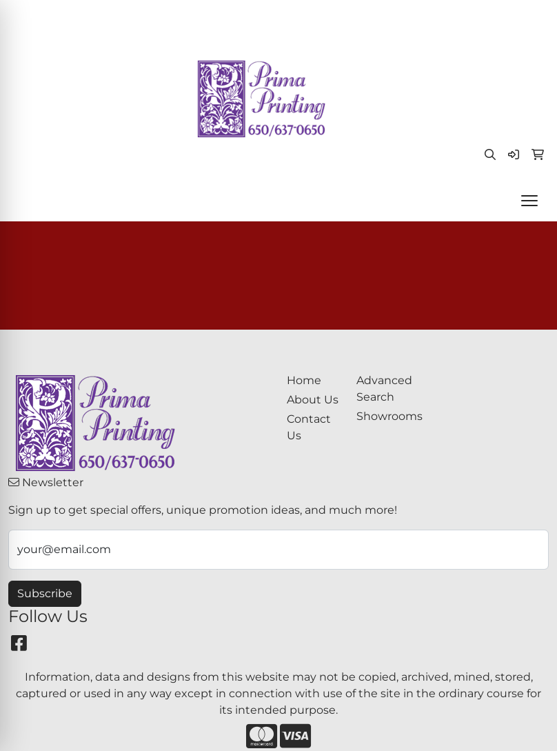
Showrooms (382, 416)
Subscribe (44, 593)
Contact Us (309, 427)
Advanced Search (382, 388)
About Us (312, 399)
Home (304, 380)
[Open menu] (529, 200)
